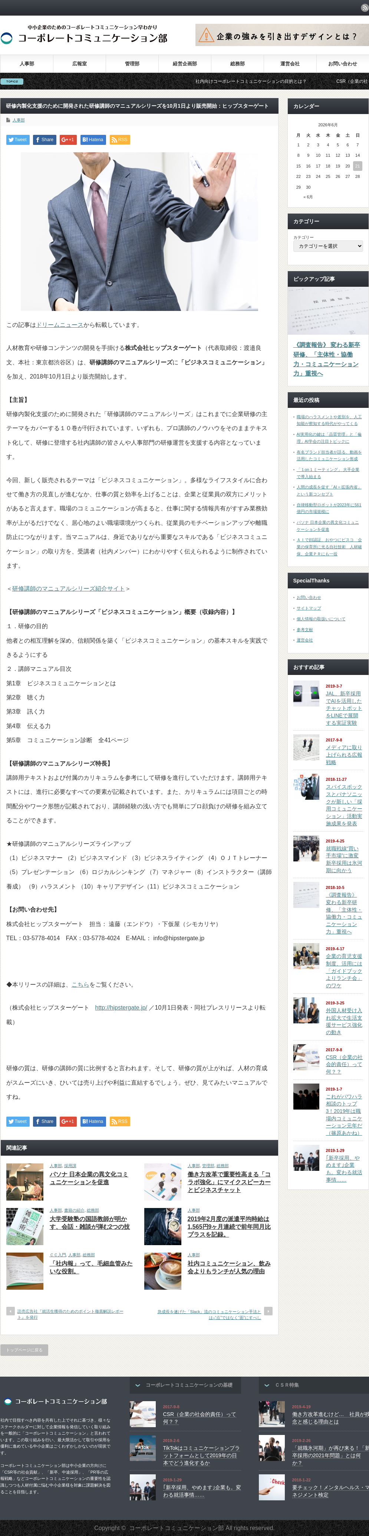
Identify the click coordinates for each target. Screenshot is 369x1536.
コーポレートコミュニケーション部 (176, 1528)
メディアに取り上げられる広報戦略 (344, 754)
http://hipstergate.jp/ (121, 1007)
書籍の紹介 (74, 1210)
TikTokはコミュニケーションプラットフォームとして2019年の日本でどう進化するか (201, 1455)
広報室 (79, 63)
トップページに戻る (24, 1350)
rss (365, 8)
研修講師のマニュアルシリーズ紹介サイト (68, 588)
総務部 (237, 63)
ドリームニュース (59, 325)
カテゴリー (303, 237)
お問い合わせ (342, 63)
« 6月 (308, 197)
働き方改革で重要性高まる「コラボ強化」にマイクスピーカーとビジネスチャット (229, 1182)
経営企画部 (185, 63)
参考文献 (305, 629)
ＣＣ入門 (58, 1255)
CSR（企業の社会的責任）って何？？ (344, 1064)
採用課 (70, 1165)
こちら (80, 984)
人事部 (27, 63)
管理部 (132, 63)
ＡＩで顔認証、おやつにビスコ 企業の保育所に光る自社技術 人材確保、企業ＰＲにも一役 (329, 547)
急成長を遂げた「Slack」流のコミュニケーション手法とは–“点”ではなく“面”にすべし (209, 1314)
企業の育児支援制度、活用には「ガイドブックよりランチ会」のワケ (344, 970)
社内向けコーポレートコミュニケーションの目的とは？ (263, 81)
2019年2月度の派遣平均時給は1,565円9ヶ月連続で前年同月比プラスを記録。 (229, 1227)
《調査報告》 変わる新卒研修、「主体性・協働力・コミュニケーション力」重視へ (326, 359)
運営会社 (290, 63)
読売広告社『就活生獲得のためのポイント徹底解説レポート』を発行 (70, 1314)
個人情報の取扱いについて (321, 619)
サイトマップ (309, 608)
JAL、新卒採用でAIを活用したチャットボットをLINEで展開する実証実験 (344, 708)
